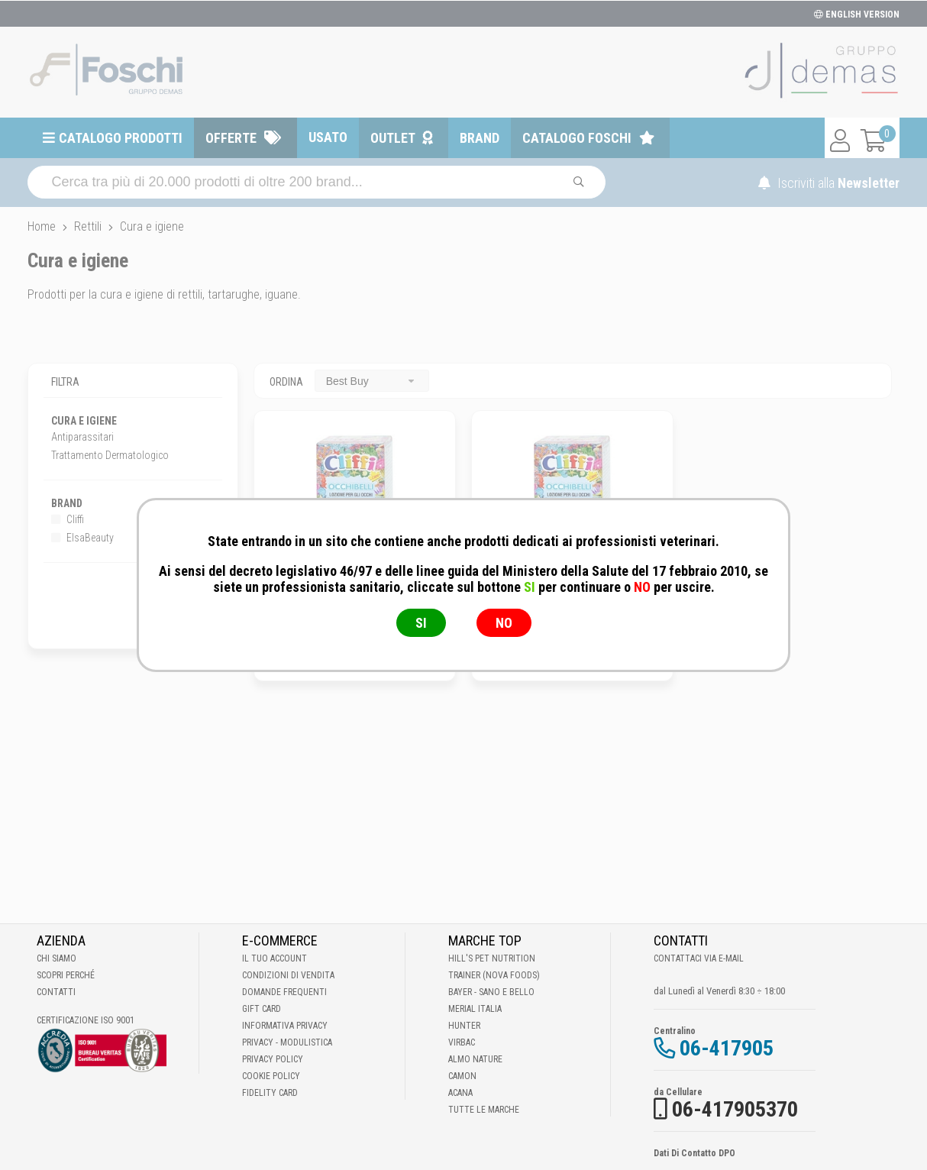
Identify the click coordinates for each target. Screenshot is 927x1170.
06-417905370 (735, 1109)
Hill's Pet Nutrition (491, 958)
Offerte (231, 138)
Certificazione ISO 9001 (85, 1020)
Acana (460, 1093)
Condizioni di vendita (288, 975)
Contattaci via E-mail (699, 958)
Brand (479, 138)
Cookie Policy (271, 1076)
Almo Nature (475, 1059)
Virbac (461, 1042)
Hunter (464, 1025)
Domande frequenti (284, 992)
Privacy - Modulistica (287, 1042)
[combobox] (372, 381)
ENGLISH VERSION (857, 14)
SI (421, 623)
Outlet (392, 138)
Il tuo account (274, 958)
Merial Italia (475, 1009)
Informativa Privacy (285, 1025)
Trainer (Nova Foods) (494, 975)
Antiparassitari (82, 437)
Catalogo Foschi (576, 138)
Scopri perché (66, 975)
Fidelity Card (270, 1093)
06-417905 (727, 1048)
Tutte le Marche (483, 1109)
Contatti (56, 992)
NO (504, 623)
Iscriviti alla (829, 183)
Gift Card (261, 1009)
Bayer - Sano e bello (491, 992)
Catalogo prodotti (120, 138)
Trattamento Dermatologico (110, 455)
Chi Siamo (56, 958)
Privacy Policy (272, 1059)
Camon (462, 1076)
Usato (327, 137)
